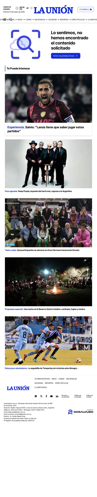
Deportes (64, 20)
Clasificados (41, 387)
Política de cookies (89, 396)
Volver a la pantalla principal (63, 56)
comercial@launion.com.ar (22, 414)
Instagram (36, 396)
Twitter (41, 396)
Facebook (46, 396)
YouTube (51, 396)
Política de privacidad (77, 396)
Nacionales (40, 20)
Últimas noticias (42, 379)
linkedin (57, 396)
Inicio (20, 20)
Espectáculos (77, 20)
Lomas (28, 20)
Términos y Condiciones (65, 396)
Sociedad (52, 20)
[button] (85, 9)
